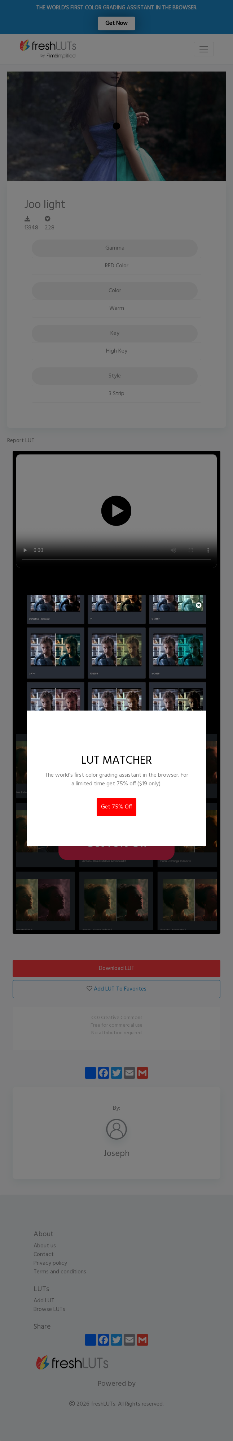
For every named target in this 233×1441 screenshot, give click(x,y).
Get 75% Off (116, 807)
